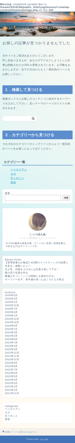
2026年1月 (11, 302)
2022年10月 (12, 359)
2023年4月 (11, 345)
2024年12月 (12, 318)
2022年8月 (11, 366)
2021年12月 (12, 393)
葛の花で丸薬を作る (16, 272)
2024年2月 (11, 335)
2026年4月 (11, 295)
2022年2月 (11, 386)
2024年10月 (12, 322)
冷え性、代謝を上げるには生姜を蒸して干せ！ (32, 269)
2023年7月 (11, 342)
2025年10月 (12, 305)
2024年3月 (11, 332)
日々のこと (17, 178)
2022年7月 (11, 369)
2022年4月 (11, 379)
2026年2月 (11, 298)
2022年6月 (11, 373)
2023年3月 (11, 349)
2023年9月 (11, 339)
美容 (13, 182)
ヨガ (13, 174)
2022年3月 (11, 383)
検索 (7, 193)
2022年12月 (12, 352)
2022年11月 (12, 356)
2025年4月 (11, 312)
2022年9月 (11, 362)
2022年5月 (11, 376)
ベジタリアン (19, 169)
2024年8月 (11, 325)
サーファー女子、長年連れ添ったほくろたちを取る (34, 279)
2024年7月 (11, 329)
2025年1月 (11, 315)
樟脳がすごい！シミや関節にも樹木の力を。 (31, 276)
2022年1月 (11, 389)
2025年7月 (11, 308)
